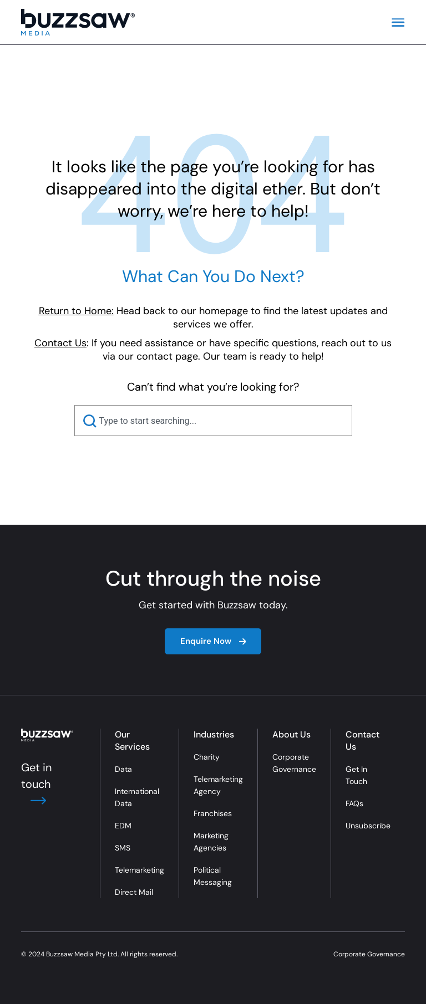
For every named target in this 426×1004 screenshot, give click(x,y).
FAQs (354, 803)
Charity (207, 757)
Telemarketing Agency (218, 785)
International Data (137, 797)
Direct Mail (134, 892)
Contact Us (362, 740)
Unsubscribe (368, 826)
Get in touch (36, 784)
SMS (122, 848)
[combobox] (213, 420)
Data (123, 769)
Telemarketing (139, 870)
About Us (291, 734)
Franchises (213, 813)
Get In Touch (356, 775)
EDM (123, 826)
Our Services (132, 740)
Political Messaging (213, 876)
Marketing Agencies (211, 842)
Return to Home (75, 310)
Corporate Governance (294, 763)
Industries (214, 734)
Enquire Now (213, 641)
